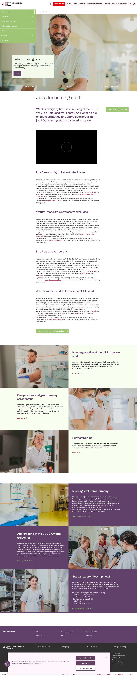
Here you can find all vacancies (51, 331)
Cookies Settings (86, 668)
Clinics (69, 3)
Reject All (85, 663)
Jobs (75, 3)
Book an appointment (119, 3)
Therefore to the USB (8, 21)
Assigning (65, 647)
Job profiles (5, 16)
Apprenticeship (116, 653)
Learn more (76, 373)
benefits (94, 192)
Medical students (116, 659)
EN (130, 4)
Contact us (4, 40)
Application (5, 35)
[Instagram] (70, 674)
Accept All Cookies (85, 658)
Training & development (9, 26)
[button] (7, 664)
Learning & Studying (119, 647)
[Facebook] (63, 674)
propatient (99, 674)
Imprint (108, 674)
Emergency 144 (59, 3)
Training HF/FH (116, 657)
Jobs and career (6, 12)
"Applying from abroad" (80, 516)
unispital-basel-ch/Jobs (53, 200)
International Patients (94, 3)
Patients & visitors (43, 647)
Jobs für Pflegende (115, 110)
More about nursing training (81, 608)
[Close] (106, 657)
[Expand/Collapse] (33, 12)
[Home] (11, 4)
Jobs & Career (92, 647)
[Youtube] (66, 674)
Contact (107, 3)
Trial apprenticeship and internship (121, 662)
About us (82, 3)
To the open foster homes (25, 561)
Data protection (119, 674)
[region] (59, 663)
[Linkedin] (74, 674)
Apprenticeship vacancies (118, 655)
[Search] (134, 4)
